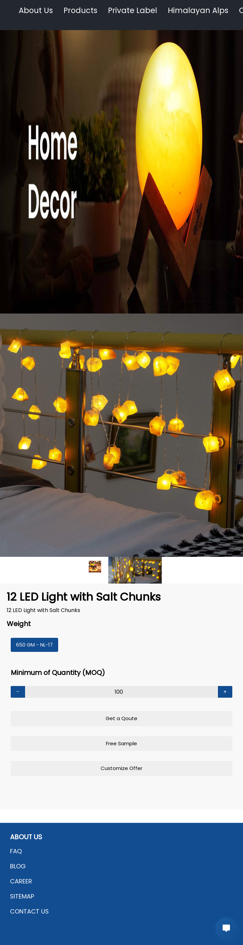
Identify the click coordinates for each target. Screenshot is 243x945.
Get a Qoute (121, 718)
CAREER (21, 881)
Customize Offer (121, 768)
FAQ (16, 851)
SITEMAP (22, 896)
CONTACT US (29, 911)
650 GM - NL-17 (34, 644)
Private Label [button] (132, 10)
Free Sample (121, 743)
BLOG (18, 866)
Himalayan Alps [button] (198, 10)
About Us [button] (36, 10)
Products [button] (80, 10)
